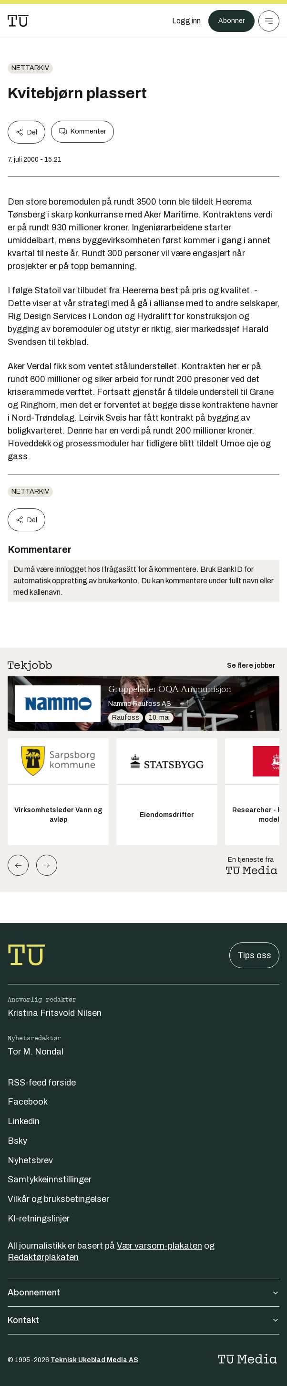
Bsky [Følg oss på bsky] (17, 1141)
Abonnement (143, 1292)
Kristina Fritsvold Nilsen (55, 1013)
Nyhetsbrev (30, 1160)
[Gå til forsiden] (18, 21)
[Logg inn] (186, 21)
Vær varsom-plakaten (159, 1246)
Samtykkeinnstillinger (50, 1179)
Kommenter (82, 131)
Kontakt (143, 1320)
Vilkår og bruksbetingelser (58, 1199)
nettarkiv (30, 68)
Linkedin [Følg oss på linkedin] (24, 1121)
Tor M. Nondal (35, 1051)
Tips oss (254, 955)
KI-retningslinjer (39, 1218)
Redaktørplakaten (43, 1257)
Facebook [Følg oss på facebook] (28, 1102)
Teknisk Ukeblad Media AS (94, 1360)
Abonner (231, 20)
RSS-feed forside (42, 1082)
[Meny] (268, 20)
